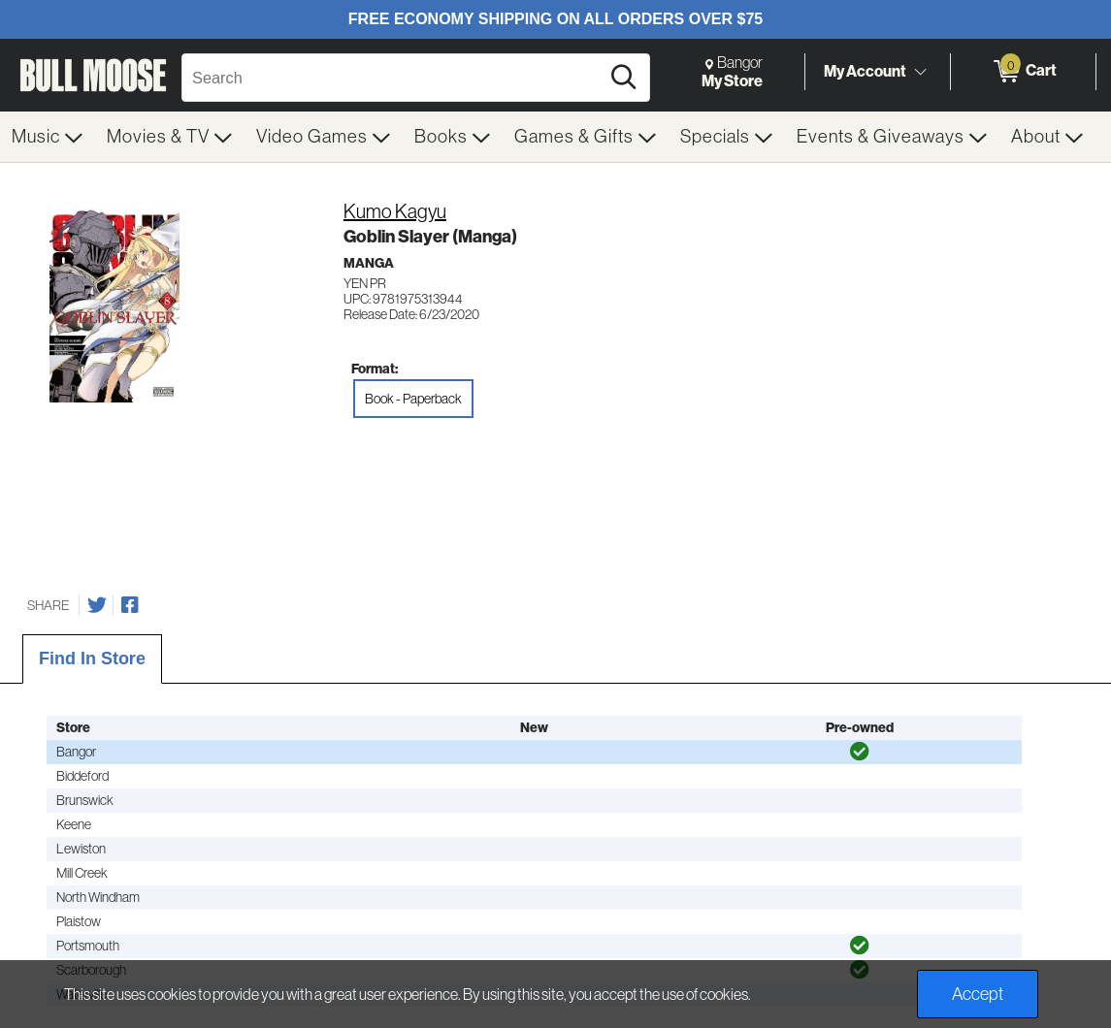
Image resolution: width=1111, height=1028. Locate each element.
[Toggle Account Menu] (919, 72)
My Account (865, 70)
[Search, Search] (393, 77)
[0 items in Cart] (1023, 71)
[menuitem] (47, 137)
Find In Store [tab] (92, 658)
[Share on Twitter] (97, 605)
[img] (859, 751)
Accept (977, 994)
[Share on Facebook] (130, 605)
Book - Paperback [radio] (413, 398)
